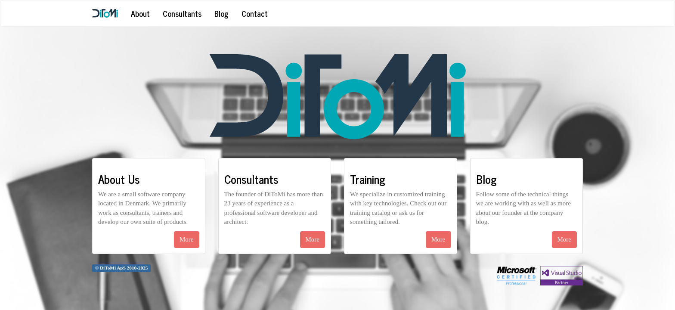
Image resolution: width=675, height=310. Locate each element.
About (140, 13)
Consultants (182, 13)
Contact (255, 13)
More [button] (187, 239)
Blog (221, 13)
